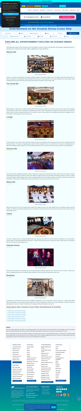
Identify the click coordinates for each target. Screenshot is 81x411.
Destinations (42, 10)
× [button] (18, 2)
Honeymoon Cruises (17, 356)
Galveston (58, 364)
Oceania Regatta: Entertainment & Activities (16, 318)
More (78, 10)
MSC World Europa (31, 359)
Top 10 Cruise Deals (46, 393)
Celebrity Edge (30, 370)
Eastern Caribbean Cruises (47, 362)
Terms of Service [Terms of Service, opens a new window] (10, 23)
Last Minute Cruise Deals (18, 374)
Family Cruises (16, 352)
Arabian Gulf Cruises (45, 358)
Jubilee (28, 354)
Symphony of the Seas (31, 357)
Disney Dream (30, 378)
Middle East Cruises (45, 377)
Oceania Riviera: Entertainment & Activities (16, 320)
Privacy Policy (32, 407)
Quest (28, 348)
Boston (57, 362)
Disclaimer (57, 409)
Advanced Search (33, 22)
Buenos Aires (58, 368)
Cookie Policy (32, 409)
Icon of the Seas (30, 374)
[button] (11, 11)
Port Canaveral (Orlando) (61, 350)
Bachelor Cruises (16, 348)
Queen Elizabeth (30, 346)
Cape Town (58, 370)
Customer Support (30, 397)
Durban (57, 377)
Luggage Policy (65, 404)
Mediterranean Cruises (46, 369)
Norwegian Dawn (30, 365)
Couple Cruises (16, 350)
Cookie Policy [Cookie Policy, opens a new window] (10, 21)
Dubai (57, 348)
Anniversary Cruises (17, 346)
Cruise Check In (22, 404)
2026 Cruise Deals (16, 372)
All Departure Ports (60, 380)
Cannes (57, 375)
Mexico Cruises (44, 366)
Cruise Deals (35, 10)
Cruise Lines (72, 10)
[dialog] (10, 14)
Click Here (51, 22)
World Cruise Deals (17, 378)
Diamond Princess (31, 363)
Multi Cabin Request (46, 389)
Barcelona (58, 356)
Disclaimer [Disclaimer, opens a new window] (11, 24)
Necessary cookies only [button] (10, 17)
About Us (18, 409)
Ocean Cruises (57, 10)
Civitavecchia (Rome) (60, 352)
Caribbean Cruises (45, 371)
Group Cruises (16, 354)
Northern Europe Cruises (46, 356)
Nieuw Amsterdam (30, 372)
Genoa (57, 346)
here (26, 408)
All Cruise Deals (17, 380)
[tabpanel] (40, 332)
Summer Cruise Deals (17, 376)
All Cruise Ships (32, 380)
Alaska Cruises (44, 360)
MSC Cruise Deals (16, 367)
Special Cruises (17, 362)
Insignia (28, 356)
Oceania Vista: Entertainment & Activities (16, 316)
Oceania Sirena (44, 25)
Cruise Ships (36, 25)
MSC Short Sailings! (47, 1)
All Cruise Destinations (47, 381)
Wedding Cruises (16, 359)
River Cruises (65, 10)
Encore (28, 352)
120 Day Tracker (45, 390)
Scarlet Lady (29, 367)
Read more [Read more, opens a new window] (11, 9)
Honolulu (57, 366)
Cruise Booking (28, 25)
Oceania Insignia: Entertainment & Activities (16, 314)
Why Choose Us (23, 409)
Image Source (61, 409)
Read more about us (15, 396)
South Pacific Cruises (45, 379)
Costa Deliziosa (30, 376)
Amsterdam (58, 372)
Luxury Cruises (16, 357)
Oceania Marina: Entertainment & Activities (16, 310)
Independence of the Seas (32, 361)
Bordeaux (58, 374)
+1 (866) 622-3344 (30, 393)
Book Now (62, 5)
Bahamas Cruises (45, 353)
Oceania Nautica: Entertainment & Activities (16, 312)
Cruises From (50, 10)
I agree (53, 407)
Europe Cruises (44, 355)
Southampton (58, 354)
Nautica (28, 350)
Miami (57, 361)
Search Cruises (67, 17)
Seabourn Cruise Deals (17, 369)
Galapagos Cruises (45, 375)
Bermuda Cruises (45, 373)
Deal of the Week (45, 392)
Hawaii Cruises (44, 364)
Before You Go (15, 404)
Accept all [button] (10, 14)
